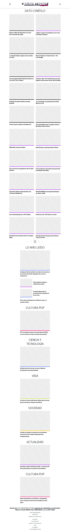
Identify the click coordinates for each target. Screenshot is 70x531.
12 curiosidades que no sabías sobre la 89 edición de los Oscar (47, 125)
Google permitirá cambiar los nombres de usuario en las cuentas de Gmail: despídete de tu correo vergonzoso (35, 274)
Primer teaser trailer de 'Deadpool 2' (20, 124)
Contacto (35, 514)
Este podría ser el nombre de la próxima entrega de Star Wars (48, 169)
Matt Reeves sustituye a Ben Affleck (47, 147)
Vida (35, 525)
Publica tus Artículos (35, 516)
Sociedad (35, 527)
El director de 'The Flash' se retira (46, 214)
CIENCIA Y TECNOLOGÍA (35, 523)
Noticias (35, 519)
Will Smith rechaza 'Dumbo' (17, 147)
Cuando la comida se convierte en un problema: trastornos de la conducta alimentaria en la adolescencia (33, 434)
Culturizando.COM (35, 529)
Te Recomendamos (35, 512)
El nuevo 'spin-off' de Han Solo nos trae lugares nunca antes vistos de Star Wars (48, 79)
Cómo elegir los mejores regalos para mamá (40, 283)
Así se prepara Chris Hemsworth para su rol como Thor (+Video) (21, 79)
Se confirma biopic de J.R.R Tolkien (20, 214)
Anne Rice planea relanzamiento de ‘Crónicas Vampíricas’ (20, 192)
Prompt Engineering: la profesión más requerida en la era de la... (41, 293)
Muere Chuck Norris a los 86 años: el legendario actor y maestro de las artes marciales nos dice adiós (33, 500)
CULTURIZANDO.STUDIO (25, 508)
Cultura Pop (35, 521)
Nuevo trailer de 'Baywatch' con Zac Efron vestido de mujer (20, 33)
